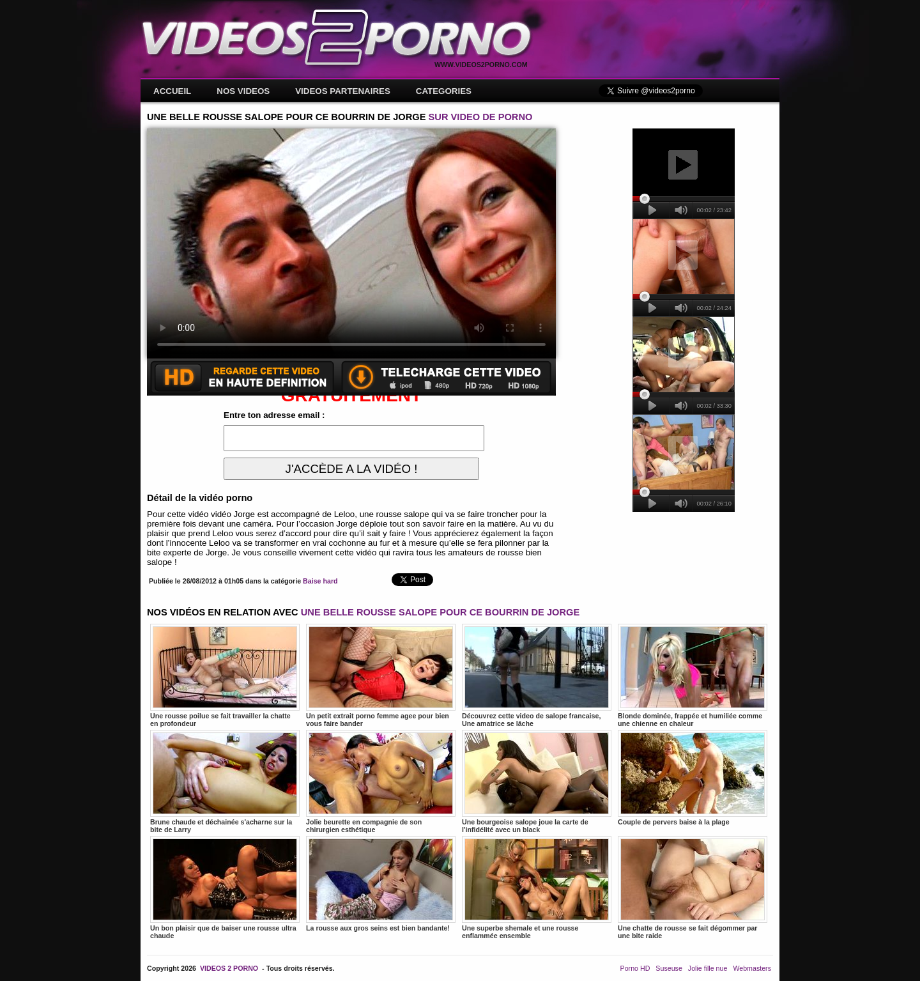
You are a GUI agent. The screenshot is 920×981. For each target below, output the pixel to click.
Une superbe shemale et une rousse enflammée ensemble (536, 887)
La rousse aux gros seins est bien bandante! (381, 884)
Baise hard (320, 581)
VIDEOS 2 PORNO (229, 968)
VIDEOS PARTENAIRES (342, 91)
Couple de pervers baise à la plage (692, 778)
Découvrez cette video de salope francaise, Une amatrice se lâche (536, 675)
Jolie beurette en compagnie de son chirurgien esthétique (381, 781)
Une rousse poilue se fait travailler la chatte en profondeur (225, 675)
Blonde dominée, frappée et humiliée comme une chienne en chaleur (692, 675)
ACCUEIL (172, 91)
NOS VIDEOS (243, 91)
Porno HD (635, 968)
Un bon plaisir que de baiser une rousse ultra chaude (225, 887)
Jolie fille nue (708, 968)
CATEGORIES (443, 91)
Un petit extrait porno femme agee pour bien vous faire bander (381, 675)
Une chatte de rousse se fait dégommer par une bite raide (692, 887)
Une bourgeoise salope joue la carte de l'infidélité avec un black (536, 781)
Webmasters (752, 968)
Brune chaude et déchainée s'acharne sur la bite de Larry (225, 781)
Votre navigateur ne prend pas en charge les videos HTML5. (351, 243)
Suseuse (669, 968)
